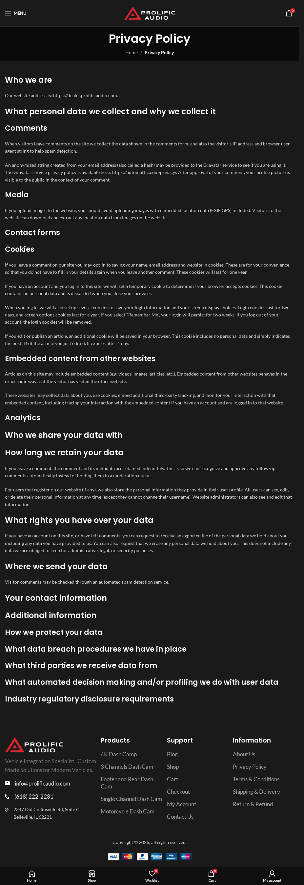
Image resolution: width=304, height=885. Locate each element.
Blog (172, 754)
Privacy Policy (250, 766)
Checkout (178, 791)
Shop (173, 766)
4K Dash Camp (119, 754)
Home (131, 52)
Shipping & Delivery (256, 791)
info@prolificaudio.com (42, 783)
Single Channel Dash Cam (131, 798)
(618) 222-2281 (33, 796)
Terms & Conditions (256, 779)
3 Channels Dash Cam (127, 766)
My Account (181, 804)
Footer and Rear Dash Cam (127, 783)
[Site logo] (149, 12)
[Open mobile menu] (16, 13)
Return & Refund (253, 804)
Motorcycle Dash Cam (127, 811)
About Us (244, 754)
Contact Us (180, 816)
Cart (172, 779)
